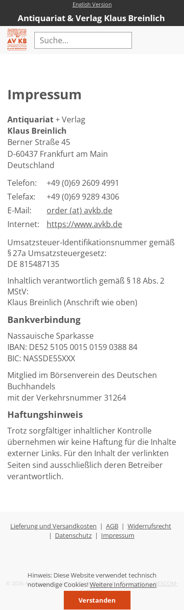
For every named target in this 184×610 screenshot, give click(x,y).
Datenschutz (73, 535)
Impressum (117, 535)
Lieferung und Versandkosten (53, 526)
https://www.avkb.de (84, 224)
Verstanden (97, 600)
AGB (112, 526)
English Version (92, 4)
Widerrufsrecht (149, 526)
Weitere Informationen (123, 584)
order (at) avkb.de (79, 210)
